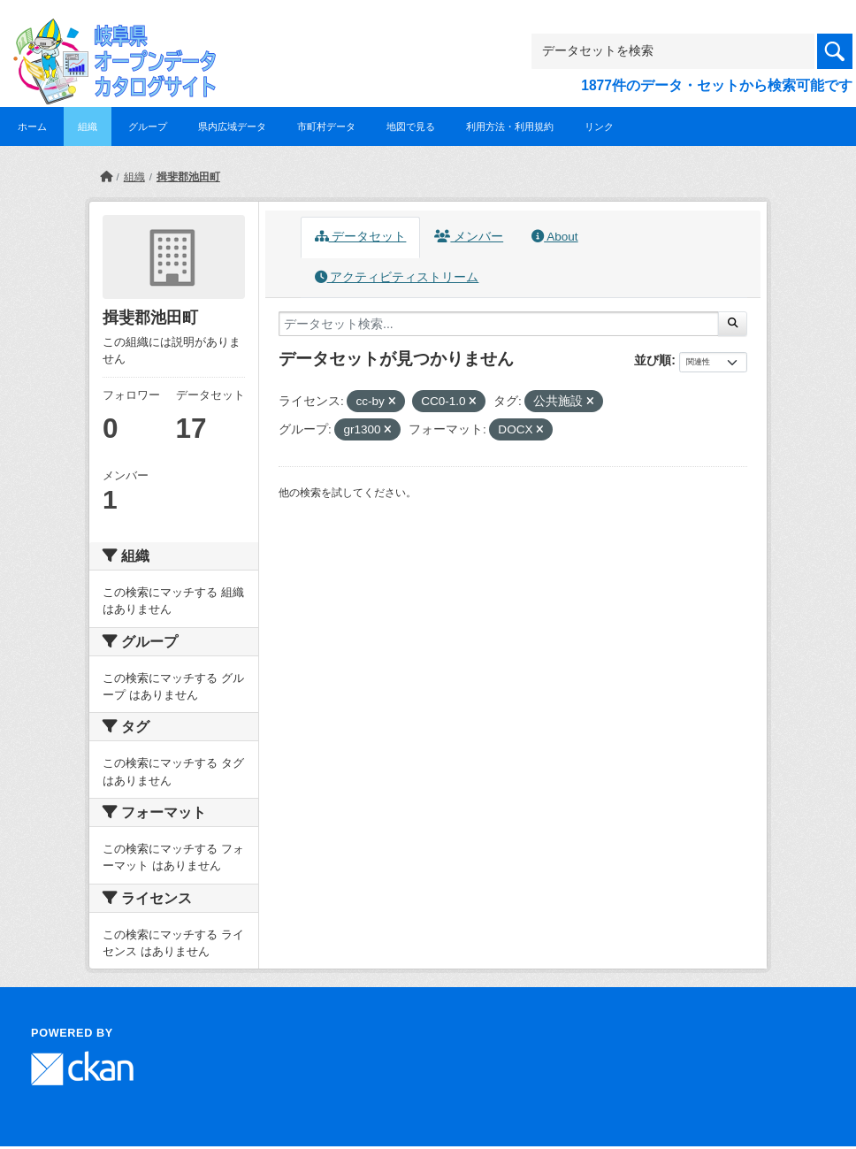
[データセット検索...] (499, 323)
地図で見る (410, 126)
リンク (599, 126)
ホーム (32, 126)
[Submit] (732, 323)
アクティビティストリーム (397, 277)
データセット (361, 236)
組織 (87, 126)
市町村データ (326, 126)
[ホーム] (106, 177)
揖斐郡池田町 (188, 177)
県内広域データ (232, 126)
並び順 (652, 360)
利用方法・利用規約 (510, 126)
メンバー (468, 236)
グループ (147, 126)
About (554, 236)
